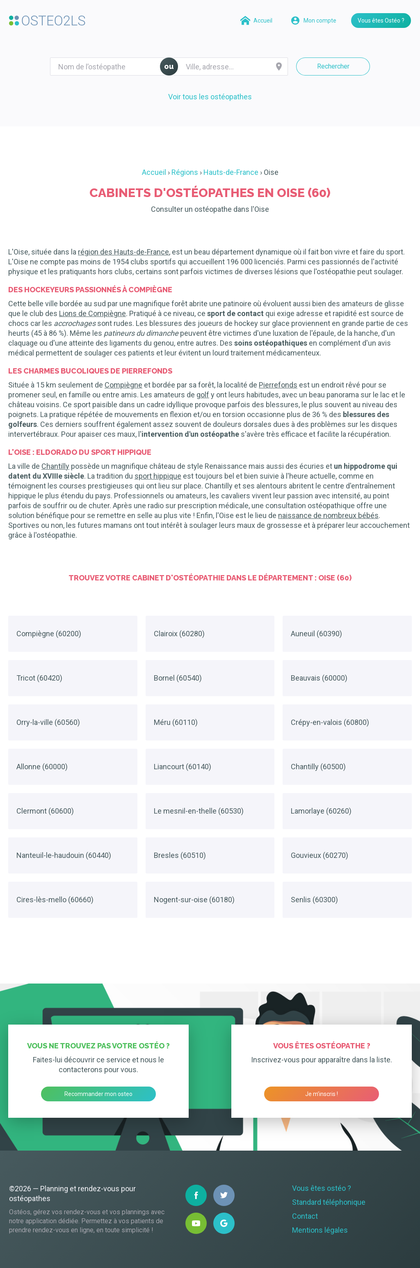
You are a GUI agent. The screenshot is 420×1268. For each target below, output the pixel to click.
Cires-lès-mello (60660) (55, 899)
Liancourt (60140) (182, 766)
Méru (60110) (176, 722)
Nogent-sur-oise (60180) (194, 899)
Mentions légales (320, 1230)
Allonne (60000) (42, 766)
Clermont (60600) (45, 811)
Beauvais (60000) (319, 678)
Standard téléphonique (328, 1202)
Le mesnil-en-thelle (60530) (199, 811)
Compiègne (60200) (48, 633)
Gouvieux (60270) (319, 855)
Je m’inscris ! (321, 1094)
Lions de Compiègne (92, 313)
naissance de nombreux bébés (328, 515)
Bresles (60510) (180, 855)
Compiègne (123, 385)
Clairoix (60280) (179, 633)
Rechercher (333, 66)
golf (202, 394)
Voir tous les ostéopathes (210, 96)
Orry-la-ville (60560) (48, 722)
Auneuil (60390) (316, 633)
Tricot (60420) (39, 678)
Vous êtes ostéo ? (321, 1188)
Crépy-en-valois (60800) (330, 722)
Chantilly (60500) (318, 766)
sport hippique (158, 476)
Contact (305, 1216)
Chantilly (55, 466)
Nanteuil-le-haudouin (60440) (63, 855)
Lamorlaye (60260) (321, 811)
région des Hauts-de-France (123, 252)
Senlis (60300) (314, 899)
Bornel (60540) (178, 678)
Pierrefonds (278, 385)
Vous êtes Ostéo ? (381, 20)
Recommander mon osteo (98, 1094)
